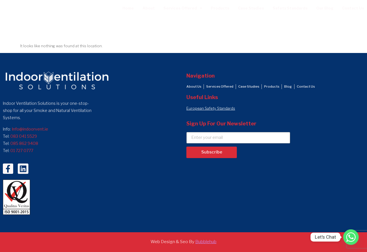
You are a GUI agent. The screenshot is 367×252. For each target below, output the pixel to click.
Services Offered (182, 8)
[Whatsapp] (351, 237)
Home (128, 8)
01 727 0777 (21, 150)
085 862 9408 (24, 143)
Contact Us (353, 8)
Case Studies (251, 8)
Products (220, 8)
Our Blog (324, 8)
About (148, 8)
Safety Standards (290, 8)
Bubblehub (205, 241)
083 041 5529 (23, 136)
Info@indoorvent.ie (30, 129)
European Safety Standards (210, 108)
